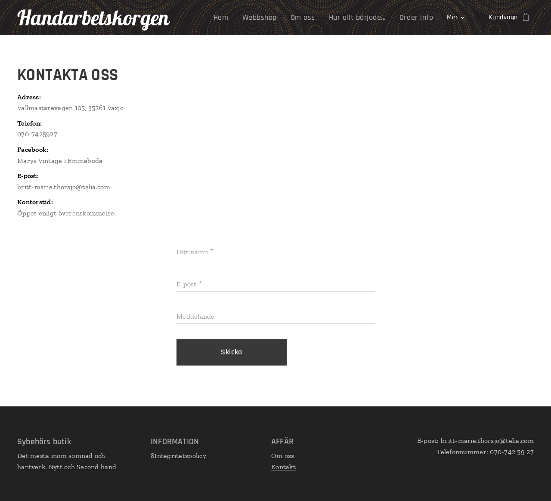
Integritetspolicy (180, 456)
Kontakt (283, 467)
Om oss (282, 456)
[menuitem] (203, 17)
